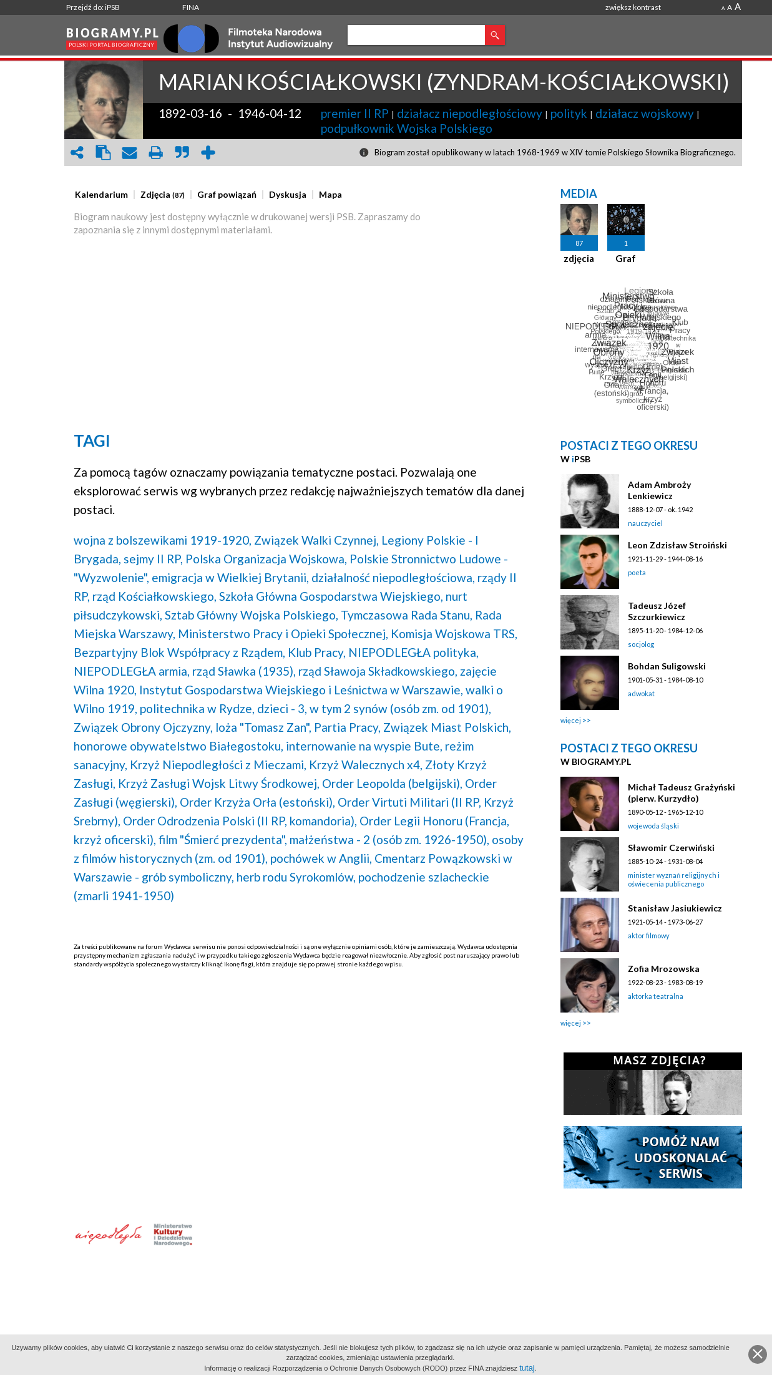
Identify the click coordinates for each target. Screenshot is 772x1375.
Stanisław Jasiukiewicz (675, 908)
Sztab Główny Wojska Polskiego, (251, 615)
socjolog (641, 644)
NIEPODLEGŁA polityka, (413, 652)
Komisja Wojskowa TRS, (454, 633)
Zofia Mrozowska (664, 968)
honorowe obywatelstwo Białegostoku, (178, 746)
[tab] (104, 194)
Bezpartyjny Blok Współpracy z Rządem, (179, 652)
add (208, 152)
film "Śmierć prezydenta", (223, 839)
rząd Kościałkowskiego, (154, 596)
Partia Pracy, (347, 727)
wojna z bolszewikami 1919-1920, (163, 540)
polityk (568, 113)
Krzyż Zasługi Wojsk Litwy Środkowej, (219, 783)
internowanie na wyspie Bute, (364, 746)
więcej (570, 720)
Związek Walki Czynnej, (316, 540)
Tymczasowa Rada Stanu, (406, 615)
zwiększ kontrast (633, 7)
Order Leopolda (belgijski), (392, 783)
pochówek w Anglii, (321, 858)
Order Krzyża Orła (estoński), (257, 802)
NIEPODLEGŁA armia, (132, 671)
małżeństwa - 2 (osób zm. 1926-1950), (389, 839)
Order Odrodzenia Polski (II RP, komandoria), (240, 821)
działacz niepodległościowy (469, 113)
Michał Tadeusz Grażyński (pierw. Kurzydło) (681, 793)
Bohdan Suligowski (667, 666)
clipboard (103, 152)
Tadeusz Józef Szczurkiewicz (657, 611)
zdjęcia (579, 258)
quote (181, 152)
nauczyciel (645, 523)
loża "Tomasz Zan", (263, 727)
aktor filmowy (649, 935)
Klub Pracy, (317, 652)
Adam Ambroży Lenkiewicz (659, 490)
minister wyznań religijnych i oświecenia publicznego (674, 879)
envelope (129, 152)
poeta (637, 572)
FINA (190, 7)
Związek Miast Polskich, (447, 727)
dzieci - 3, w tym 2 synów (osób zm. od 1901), (374, 708)
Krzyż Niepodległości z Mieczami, (218, 764)
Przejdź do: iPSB (93, 7)
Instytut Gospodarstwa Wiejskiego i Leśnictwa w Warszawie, (301, 690)
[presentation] (101, 194)
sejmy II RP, (153, 558)
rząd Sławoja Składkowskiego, (377, 671)
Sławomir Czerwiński (671, 847)
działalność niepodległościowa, (393, 577)
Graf (625, 258)
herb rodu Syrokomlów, (296, 877)
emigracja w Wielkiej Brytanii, (230, 577)
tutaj (527, 1368)
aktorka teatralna (655, 996)
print (155, 152)
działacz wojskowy (644, 113)
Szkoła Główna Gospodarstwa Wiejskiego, (331, 596)
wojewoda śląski (653, 826)
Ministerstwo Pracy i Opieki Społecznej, (283, 633)
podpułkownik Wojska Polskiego (406, 128)
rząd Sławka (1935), (244, 671)
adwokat (641, 693)
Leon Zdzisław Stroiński (677, 545)
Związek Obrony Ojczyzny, (143, 727)
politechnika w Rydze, (197, 708)
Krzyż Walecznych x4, (366, 764)
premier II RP (355, 113)
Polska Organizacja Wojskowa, (266, 558)
